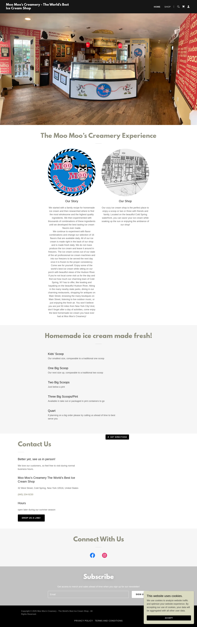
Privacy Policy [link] (83, 621)
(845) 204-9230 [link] (25, 494)
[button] (188, 6)
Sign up (140, 594)
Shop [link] (167, 7)
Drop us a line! (31, 518)
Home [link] (157, 7)
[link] (38, 8)
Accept (169, 618)
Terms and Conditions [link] (109, 621)
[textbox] (88, 594)
